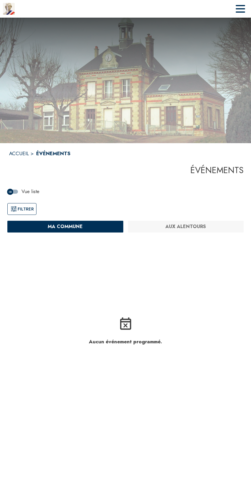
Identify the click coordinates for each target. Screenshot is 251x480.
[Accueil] (9, 9)
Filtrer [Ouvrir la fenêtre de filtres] (22, 209)
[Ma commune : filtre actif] (65, 227)
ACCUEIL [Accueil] (19, 153)
